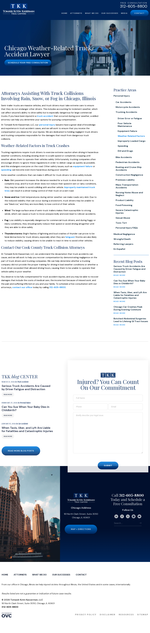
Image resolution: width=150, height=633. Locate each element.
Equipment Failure (127, 131)
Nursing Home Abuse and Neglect (129, 194)
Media (124, 13)
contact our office (22, 287)
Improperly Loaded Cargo (131, 141)
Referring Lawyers (123, 244)
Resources (126, 619)
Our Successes (109, 13)
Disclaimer (108, 619)
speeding (6, 169)
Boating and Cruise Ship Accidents (129, 168)
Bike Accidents (124, 157)
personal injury (47, 124)
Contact (139, 13)
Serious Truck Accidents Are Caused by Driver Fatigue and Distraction (129, 269)
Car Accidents (123, 102)
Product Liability (124, 200)
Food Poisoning (124, 205)
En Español (119, 249)
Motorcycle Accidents (128, 107)
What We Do (92, 13)
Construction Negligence (129, 174)
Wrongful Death (122, 239)
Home (64, 13)
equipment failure (82, 166)
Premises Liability (125, 179)
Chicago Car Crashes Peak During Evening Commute (128, 308)
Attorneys (76, 13)
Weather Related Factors (131, 136)
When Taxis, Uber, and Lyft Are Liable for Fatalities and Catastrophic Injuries (130, 295)
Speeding (123, 146)
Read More (8, 399)
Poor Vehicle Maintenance (125, 125)
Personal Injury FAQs (127, 227)
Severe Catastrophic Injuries (127, 211)
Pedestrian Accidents (128, 162)
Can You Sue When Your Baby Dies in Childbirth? (129, 282)
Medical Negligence (124, 234)
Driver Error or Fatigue (130, 118)
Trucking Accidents (126, 112)
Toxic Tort (121, 222)
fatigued (70, 237)
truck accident (45, 116)
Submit (108, 470)
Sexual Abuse (123, 217)
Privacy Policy (85, 619)
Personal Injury (122, 95)
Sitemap (142, 619)
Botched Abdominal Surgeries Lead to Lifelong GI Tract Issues (131, 320)
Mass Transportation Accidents (127, 186)
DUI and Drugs (125, 150)
